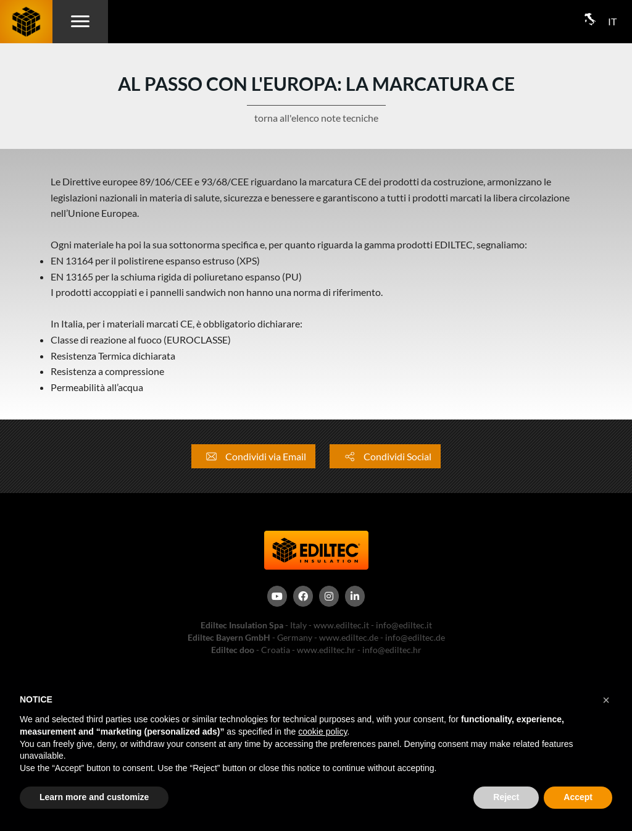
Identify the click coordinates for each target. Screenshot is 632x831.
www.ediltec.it (341, 625)
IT (612, 21)
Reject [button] (506, 797)
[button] (606, 700)
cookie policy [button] (322, 731)
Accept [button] (577, 797)
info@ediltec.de (415, 637)
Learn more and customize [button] (94, 797)
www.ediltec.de (348, 637)
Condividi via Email (253, 456)
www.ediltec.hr (326, 649)
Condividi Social (385, 456)
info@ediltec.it (404, 625)
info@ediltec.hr (392, 649)
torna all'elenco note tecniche (316, 118)
